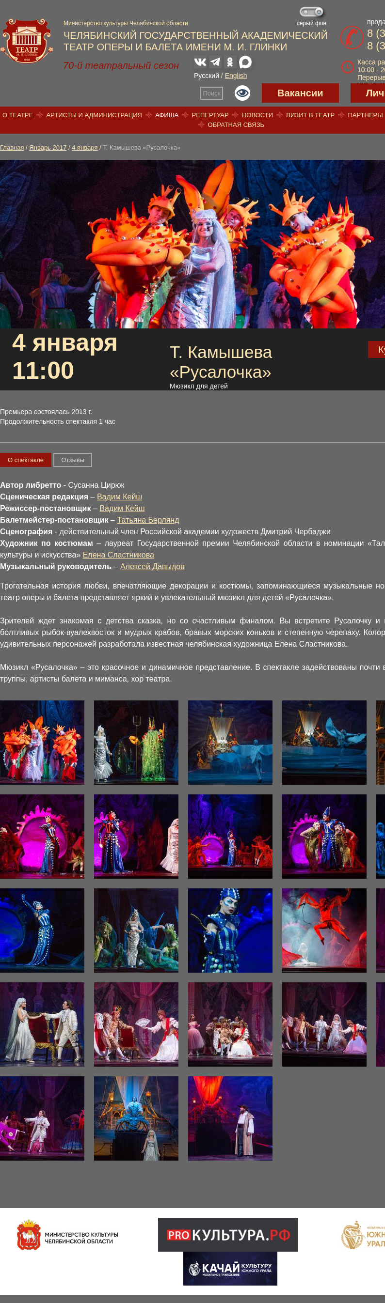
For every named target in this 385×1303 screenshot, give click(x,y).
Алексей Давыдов (152, 566)
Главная (12, 147)
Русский (206, 75)
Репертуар (210, 115)
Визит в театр (310, 115)
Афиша (166, 115)
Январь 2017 (47, 147)
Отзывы (72, 460)
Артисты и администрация (94, 115)
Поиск (212, 93)
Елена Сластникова (118, 555)
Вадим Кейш (119, 497)
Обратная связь (236, 124)
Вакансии (300, 93)
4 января (84, 147)
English (236, 75)
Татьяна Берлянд (148, 520)
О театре (17, 115)
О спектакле (26, 460)
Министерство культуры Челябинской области (126, 23)
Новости (257, 115)
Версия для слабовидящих (242, 93)
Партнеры (365, 115)
